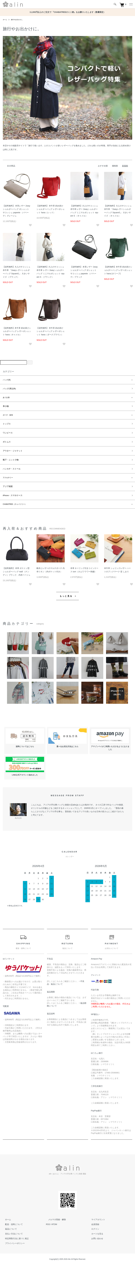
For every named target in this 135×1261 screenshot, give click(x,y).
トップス (6, 423)
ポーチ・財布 (8, 414)
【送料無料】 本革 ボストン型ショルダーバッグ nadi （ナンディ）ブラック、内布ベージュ (16, 567)
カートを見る (95, 1230)
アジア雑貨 (7, 483)
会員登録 (93, 1220)
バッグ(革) (7, 380)
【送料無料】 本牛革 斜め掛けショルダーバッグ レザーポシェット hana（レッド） (51, 209)
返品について (9, 1225)
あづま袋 (6, 397)
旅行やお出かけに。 (19, 20)
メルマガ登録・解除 (55, 1216)
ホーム (5, 20)
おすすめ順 (103, 166)
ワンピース (7, 431)
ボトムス (6, 440)
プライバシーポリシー (12, 1239)
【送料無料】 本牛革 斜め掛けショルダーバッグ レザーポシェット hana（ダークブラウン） (51, 331)
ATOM (54, 1220)
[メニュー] (131, 4)
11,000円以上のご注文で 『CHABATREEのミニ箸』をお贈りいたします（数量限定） (67, 12)
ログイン (93, 1225)
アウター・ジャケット (11, 449)
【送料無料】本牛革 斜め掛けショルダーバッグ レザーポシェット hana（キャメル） (17, 331)
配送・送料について (12, 1220)
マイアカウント (96, 1216)
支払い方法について (12, 1230)
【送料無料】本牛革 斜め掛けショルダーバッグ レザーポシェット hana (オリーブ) (118, 270)
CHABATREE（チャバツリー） (14, 501)
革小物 (5, 406)
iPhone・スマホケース (11, 492)
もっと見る (66, 592)
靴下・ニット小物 (9, 457)
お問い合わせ (95, 1235)
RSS (48, 1220)
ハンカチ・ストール (10, 466)
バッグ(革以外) (8, 388)
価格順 (115, 166)
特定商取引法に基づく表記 (14, 1235)
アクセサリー (8, 475)
